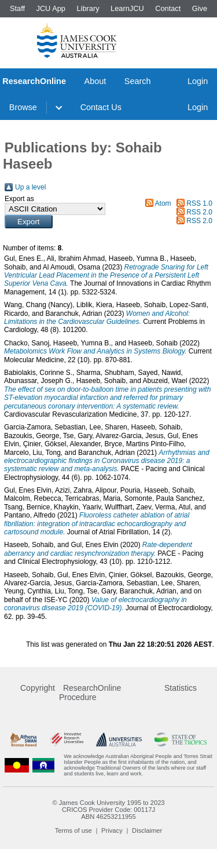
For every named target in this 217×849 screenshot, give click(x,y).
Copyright (37, 688)
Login (197, 81)
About (95, 81)
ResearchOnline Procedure (90, 692)
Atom (163, 203)
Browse (23, 107)
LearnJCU (127, 8)
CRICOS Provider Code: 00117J (108, 809)
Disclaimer (147, 830)
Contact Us (101, 107)
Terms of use (73, 830)
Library (87, 8)
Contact (168, 8)
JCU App (50, 8)
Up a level (30, 187)
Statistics (180, 688)
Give (199, 8)
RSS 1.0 (199, 203)
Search (137, 81)
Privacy (112, 830)
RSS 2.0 (199, 212)
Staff (17, 8)
